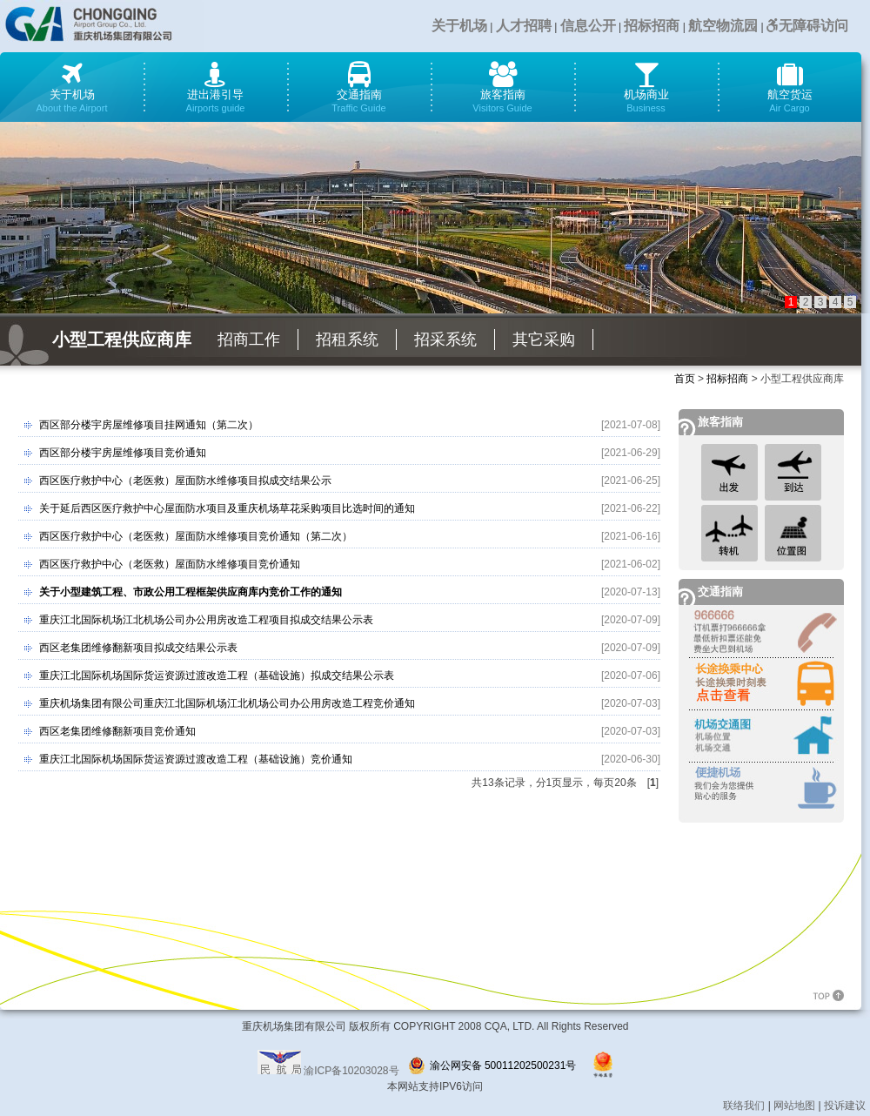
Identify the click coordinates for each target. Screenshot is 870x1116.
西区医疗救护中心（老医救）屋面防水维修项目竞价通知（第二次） (195, 536)
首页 (684, 379)
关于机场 (459, 25)
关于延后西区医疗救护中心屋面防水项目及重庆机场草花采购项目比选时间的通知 (227, 508)
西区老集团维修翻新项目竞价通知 (117, 731)
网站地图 (794, 1105)
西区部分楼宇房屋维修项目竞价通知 (122, 453)
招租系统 (347, 339)
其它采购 (543, 339)
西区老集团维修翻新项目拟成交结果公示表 (138, 648)
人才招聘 (524, 25)
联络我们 (744, 1105)
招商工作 (249, 339)
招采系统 (445, 339)
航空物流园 (723, 25)
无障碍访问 (807, 25)
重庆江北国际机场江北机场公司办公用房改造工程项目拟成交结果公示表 (206, 620)
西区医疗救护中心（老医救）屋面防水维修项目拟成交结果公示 (185, 480)
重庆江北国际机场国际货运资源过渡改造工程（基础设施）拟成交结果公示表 (216, 675)
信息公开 (588, 25)
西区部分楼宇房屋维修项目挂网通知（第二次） (148, 425)
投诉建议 (845, 1105)
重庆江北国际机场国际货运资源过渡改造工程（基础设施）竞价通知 (195, 759)
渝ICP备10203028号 (351, 1071)
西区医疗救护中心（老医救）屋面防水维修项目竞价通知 (169, 564)
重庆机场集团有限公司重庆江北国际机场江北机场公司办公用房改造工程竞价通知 (227, 703)
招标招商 (651, 25)
